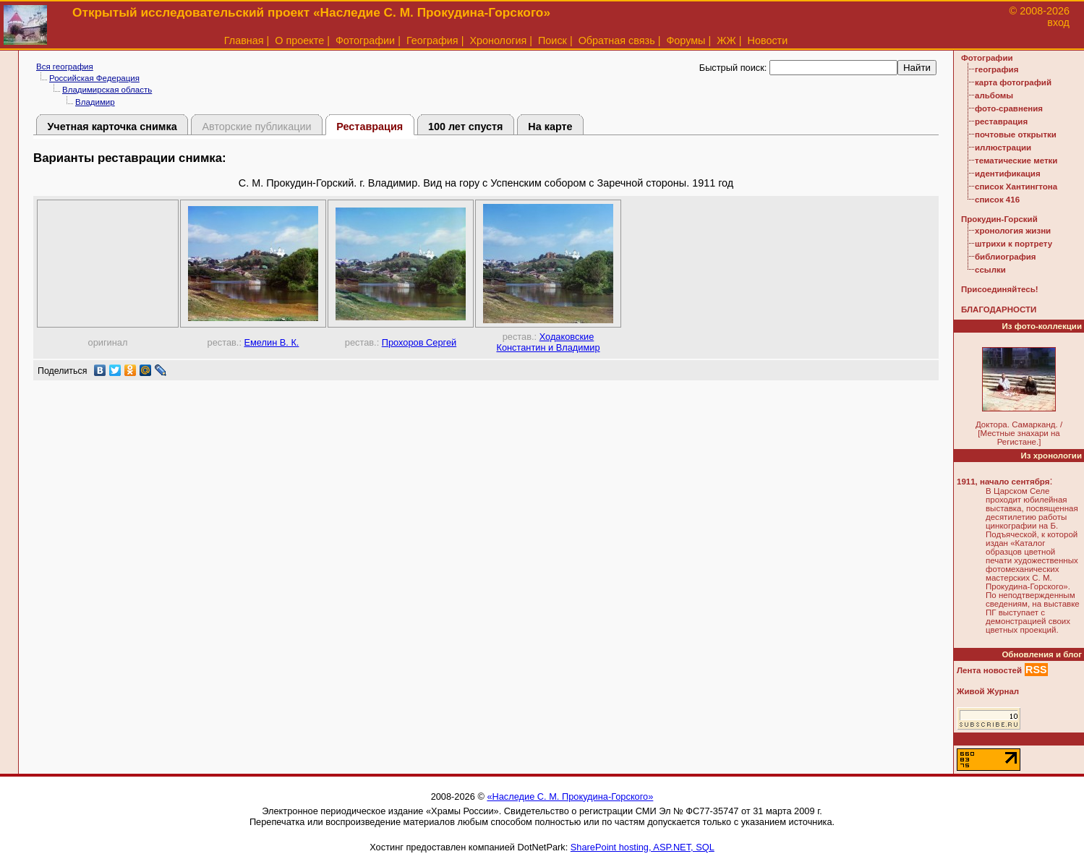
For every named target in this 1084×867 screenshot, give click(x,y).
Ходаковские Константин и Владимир (547, 342)
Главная (244, 40)
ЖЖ (726, 40)
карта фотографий (1013, 82)
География (432, 40)
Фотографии (365, 40)
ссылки (990, 269)
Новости (768, 40)
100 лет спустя (465, 126)
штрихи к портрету (1013, 243)
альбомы (994, 95)
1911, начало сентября (1003, 481)
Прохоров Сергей (419, 342)
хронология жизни (1013, 230)
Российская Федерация (94, 78)
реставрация (1001, 121)
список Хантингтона (1016, 186)
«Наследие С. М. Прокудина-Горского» (570, 796)
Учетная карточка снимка (111, 126)
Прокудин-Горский (999, 219)
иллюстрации (1003, 147)
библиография (1005, 256)
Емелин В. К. (271, 342)
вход (1058, 22)
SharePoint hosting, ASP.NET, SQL (642, 847)
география (996, 69)
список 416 (997, 199)
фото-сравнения (1009, 108)
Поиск (552, 40)
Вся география (64, 66)
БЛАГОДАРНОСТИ (998, 309)
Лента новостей (989, 670)
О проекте (299, 40)
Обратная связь (617, 40)
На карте (550, 126)
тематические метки (1016, 160)
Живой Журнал (988, 691)
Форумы (685, 40)
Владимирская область (107, 89)
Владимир (95, 102)
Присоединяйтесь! (999, 289)
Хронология (497, 40)
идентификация (1008, 173)
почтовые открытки (1016, 134)
